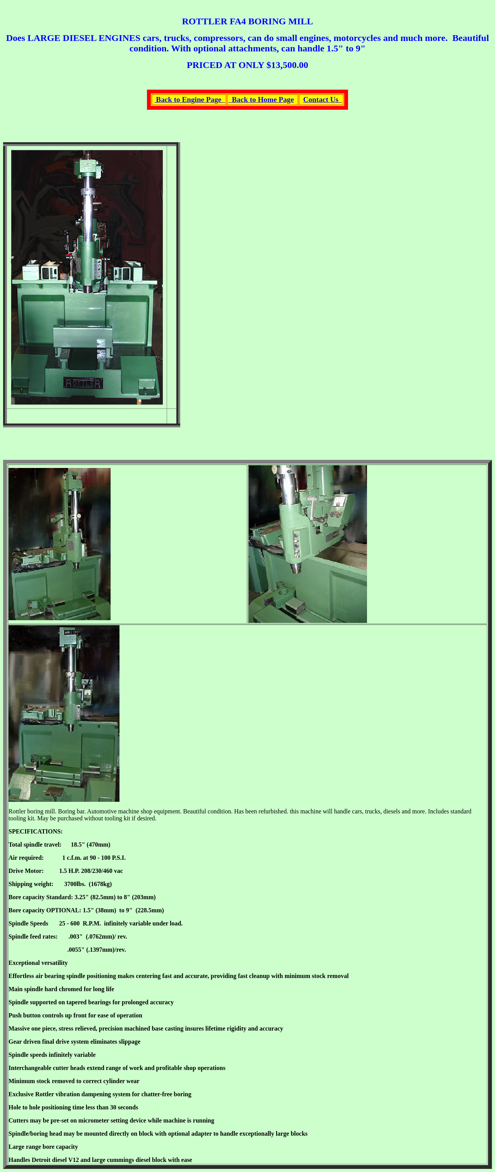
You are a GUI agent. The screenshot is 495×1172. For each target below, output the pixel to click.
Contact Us (322, 99)
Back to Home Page (261, 99)
